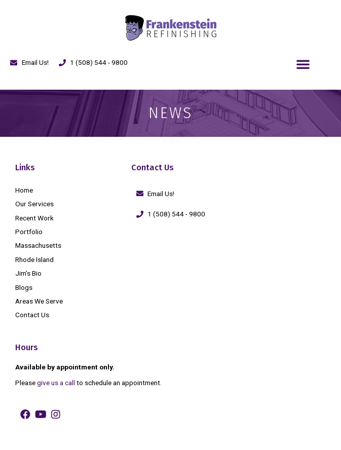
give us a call (56, 383)
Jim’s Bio (28, 273)
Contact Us (32, 315)
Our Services (34, 204)
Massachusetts (38, 245)
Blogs (23, 287)
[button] (303, 63)
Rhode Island (34, 259)
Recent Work (34, 218)
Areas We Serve (39, 301)
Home (24, 190)
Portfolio (29, 232)
